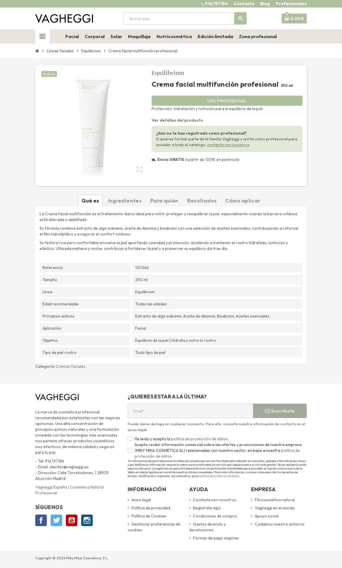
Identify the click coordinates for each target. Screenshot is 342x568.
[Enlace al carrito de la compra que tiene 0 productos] (294, 18)
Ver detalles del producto (177, 120)
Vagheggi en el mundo (275, 508)
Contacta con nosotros (214, 499)
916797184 (216, 3)
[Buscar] (184, 18)
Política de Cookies (148, 516)
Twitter (56, 520)
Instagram (87, 520)
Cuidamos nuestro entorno (279, 524)
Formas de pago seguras (216, 538)
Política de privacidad (150, 508)
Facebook (41, 520)
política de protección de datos (199, 438)
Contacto (244, 3)
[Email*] (190, 411)
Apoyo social (266, 516)
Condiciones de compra (215, 516)
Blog (265, 3)
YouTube (71, 520)
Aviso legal (141, 499)
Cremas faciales (71, 366)
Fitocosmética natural (275, 499)
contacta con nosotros (228, 144)
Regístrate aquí (206, 508)
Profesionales (291, 3)
